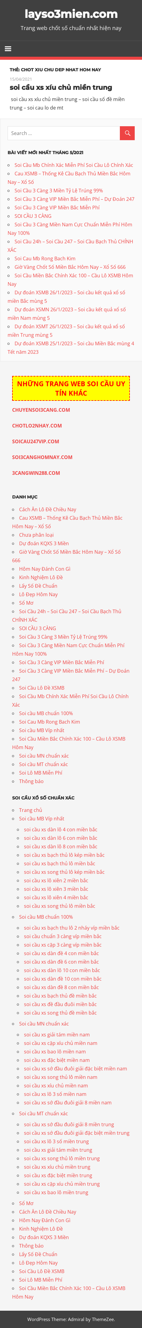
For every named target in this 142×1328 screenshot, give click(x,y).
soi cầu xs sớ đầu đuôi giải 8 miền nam (68, 1102)
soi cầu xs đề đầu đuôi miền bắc (60, 1004)
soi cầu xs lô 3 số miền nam (55, 1094)
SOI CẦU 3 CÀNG (33, 216)
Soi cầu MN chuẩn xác (44, 755)
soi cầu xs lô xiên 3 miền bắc (56, 889)
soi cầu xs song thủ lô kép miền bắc (64, 872)
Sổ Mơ (26, 603)
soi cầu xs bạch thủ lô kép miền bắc (64, 855)
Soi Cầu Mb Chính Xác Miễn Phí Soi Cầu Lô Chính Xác (74, 165)
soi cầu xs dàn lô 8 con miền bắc (60, 846)
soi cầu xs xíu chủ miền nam (56, 1085)
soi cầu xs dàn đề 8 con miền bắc (61, 987)
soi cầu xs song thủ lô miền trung (62, 1158)
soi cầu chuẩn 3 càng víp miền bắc (63, 936)
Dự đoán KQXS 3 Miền (44, 543)
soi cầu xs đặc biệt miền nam (57, 1060)
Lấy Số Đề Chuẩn (38, 586)
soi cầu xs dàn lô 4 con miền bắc (60, 829)
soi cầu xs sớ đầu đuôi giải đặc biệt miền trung (77, 1133)
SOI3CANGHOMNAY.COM (42, 457)
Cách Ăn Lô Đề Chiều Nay (47, 509)
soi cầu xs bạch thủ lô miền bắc (59, 863)
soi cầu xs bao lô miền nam (55, 1051)
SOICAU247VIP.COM (35, 441)
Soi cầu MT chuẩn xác (43, 764)
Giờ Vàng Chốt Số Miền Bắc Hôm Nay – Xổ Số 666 (70, 267)
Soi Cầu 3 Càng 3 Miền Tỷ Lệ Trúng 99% (59, 190)
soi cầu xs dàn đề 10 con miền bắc (63, 978)
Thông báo (31, 781)
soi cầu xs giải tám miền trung (58, 1150)
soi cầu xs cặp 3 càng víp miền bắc (63, 944)
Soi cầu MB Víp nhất (41, 730)
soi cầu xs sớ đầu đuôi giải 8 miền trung (69, 1124)
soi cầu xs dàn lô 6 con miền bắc (60, 838)
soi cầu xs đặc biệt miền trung (58, 1175)
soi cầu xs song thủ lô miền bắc (59, 906)
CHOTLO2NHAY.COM (37, 425)
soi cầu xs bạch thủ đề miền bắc (60, 995)
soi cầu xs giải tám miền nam (57, 1034)
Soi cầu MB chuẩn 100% (46, 713)
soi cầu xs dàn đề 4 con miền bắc (61, 953)
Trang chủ (30, 810)
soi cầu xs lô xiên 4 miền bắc (56, 897)
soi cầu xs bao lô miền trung (56, 1192)
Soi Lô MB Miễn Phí (40, 772)
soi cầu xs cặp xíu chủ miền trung (62, 1184)
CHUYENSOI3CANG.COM (41, 410)
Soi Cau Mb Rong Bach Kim (45, 258)
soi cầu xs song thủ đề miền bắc (60, 1012)
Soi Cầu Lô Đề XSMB (41, 687)
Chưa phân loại (36, 535)
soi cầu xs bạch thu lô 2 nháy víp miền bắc (72, 927)
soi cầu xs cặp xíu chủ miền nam (60, 1043)
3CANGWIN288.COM (36, 473)
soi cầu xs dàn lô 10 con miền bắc (62, 970)
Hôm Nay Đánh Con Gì (44, 569)
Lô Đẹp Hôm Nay (38, 594)
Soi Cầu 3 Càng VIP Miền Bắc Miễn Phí (57, 207)
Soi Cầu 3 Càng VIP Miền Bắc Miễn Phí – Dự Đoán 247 (74, 199)
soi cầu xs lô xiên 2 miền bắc (56, 880)
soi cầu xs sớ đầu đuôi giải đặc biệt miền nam (75, 1068)
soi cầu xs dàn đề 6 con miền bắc (61, 961)
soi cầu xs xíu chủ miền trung (61, 87)
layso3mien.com (71, 14)
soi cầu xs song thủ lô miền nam (60, 1077)
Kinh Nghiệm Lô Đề (41, 577)
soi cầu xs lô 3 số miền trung (56, 1141)
